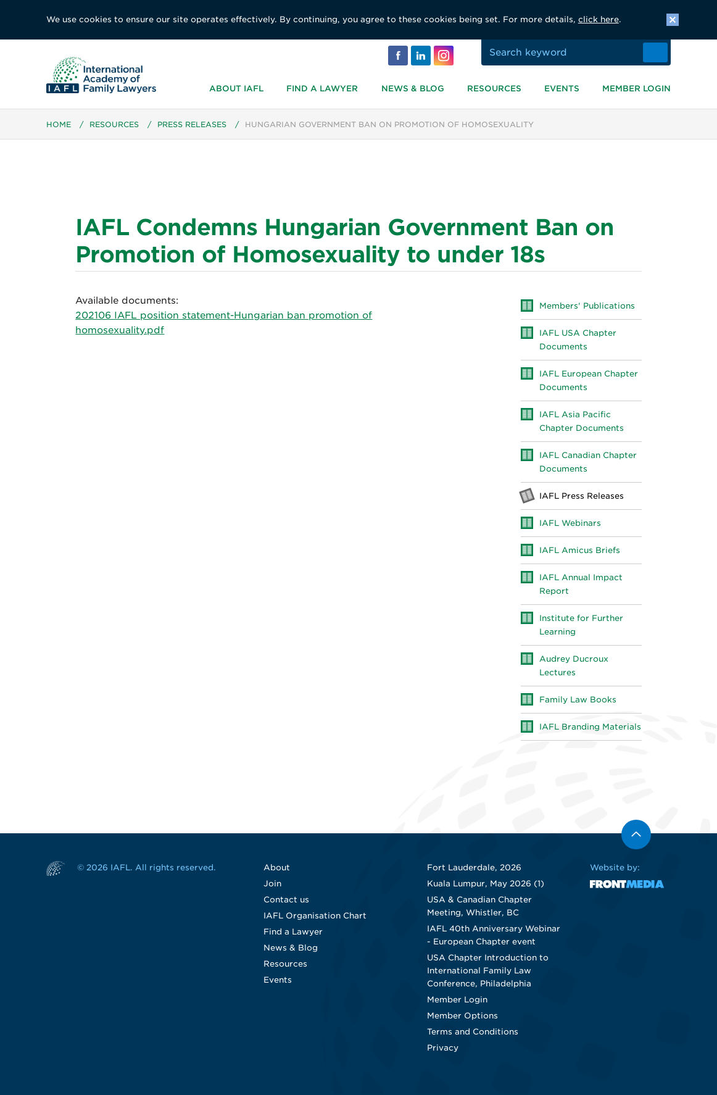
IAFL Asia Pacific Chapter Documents (581, 421)
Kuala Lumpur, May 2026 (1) (485, 884)
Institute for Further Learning (581, 625)
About (276, 868)
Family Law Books (577, 700)
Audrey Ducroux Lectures (573, 666)
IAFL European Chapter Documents (588, 381)
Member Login (636, 88)
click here (598, 19)
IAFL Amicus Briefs (579, 551)
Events (561, 88)
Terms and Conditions (472, 1032)
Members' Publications (587, 306)
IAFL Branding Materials (590, 727)
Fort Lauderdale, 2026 (474, 868)
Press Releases (191, 125)
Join (272, 884)
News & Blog (412, 88)
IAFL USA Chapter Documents (577, 340)
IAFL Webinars (570, 523)
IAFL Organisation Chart (315, 916)
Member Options (462, 1016)
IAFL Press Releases (581, 496)
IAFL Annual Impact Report (581, 584)
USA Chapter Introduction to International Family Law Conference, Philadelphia (488, 971)
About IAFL (236, 88)
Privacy (442, 1048)
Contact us (286, 900)
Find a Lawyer (322, 88)
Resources (494, 88)
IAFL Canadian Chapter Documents (588, 462)
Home (58, 125)
